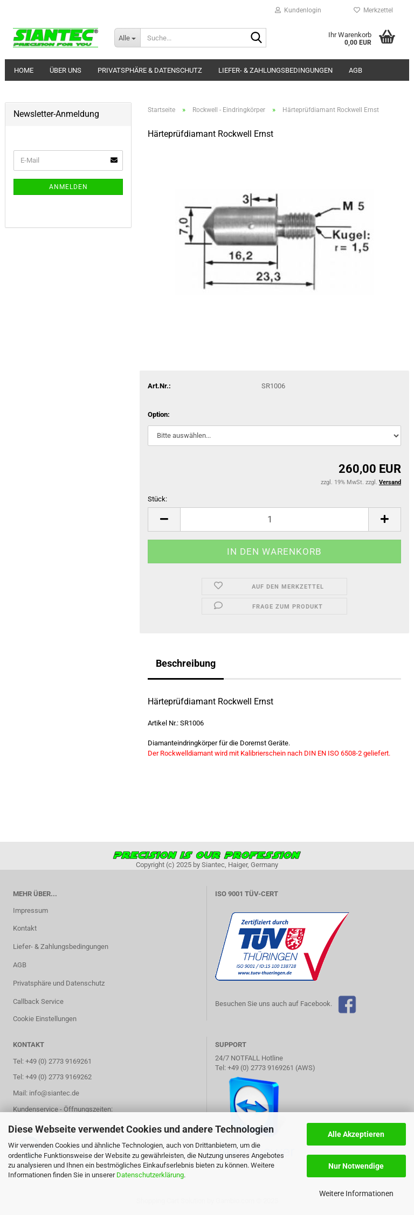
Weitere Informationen (356, 1193)
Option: (159, 414)
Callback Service (38, 1001)
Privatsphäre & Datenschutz (150, 70)
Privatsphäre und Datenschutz (59, 983)
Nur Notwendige (356, 1166)
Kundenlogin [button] (298, 10)
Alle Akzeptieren (356, 1134)
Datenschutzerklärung (150, 1175)
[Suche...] (127, 37)
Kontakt (25, 928)
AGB (355, 70)
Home (23, 70)
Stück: (157, 499)
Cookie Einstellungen (45, 1019)
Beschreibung (186, 663)
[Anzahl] (274, 519)
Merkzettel (373, 10)
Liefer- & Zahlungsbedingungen (275, 70)
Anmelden (68, 187)
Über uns (65, 70)
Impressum (30, 910)
